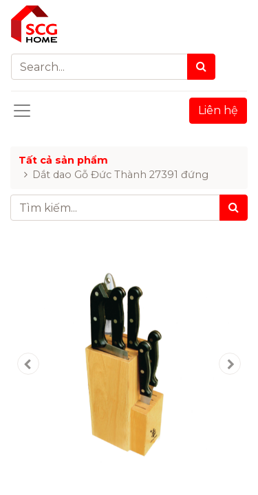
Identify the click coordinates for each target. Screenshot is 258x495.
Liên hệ (218, 110)
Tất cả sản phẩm (63, 160)
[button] (28, 363)
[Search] (201, 67)
